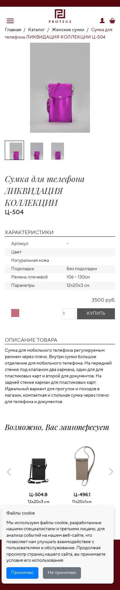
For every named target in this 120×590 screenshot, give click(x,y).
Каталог (36, 30)
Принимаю (22, 573)
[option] (60, 89)
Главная (13, 30)
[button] (10, 21)
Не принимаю (62, 573)
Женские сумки (68, 30)
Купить (96, 313)
